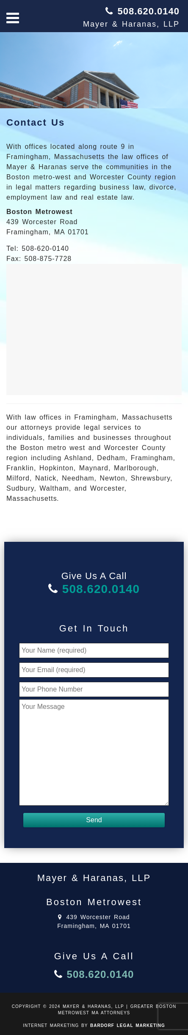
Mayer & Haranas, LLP (131, 24)
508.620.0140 (148, 11)
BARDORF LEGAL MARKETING (127, 1025)
